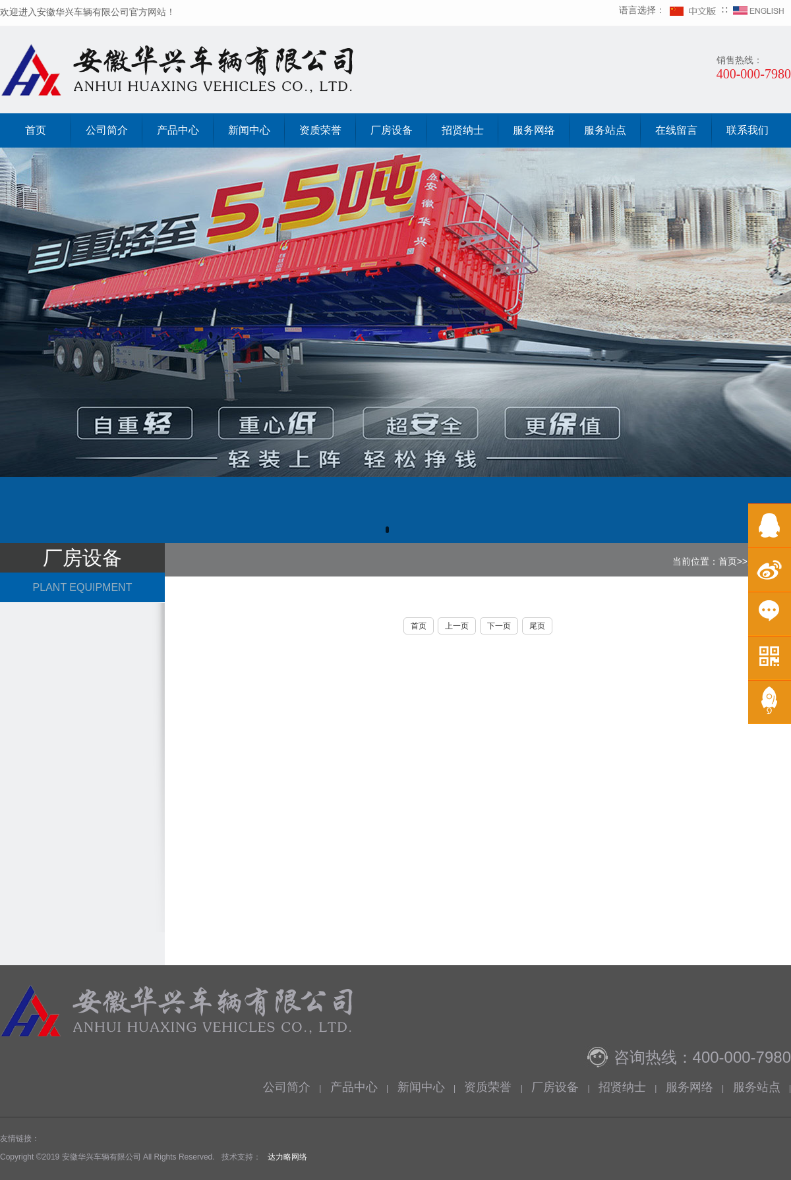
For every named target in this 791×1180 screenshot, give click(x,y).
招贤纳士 (463, 130)
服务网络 (534, 130)
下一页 (499, 626)
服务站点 (605, 130)
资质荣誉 (320, 130)
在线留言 (676, 130)
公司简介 (107, 130)
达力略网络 (287, 1157)
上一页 (457, 626)
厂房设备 (391, 130)
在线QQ (769, 525)
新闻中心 (249, 130)
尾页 (537, 626)
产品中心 (178, 130)
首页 (35, 130)
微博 (769, 569)
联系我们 (747, 130)
